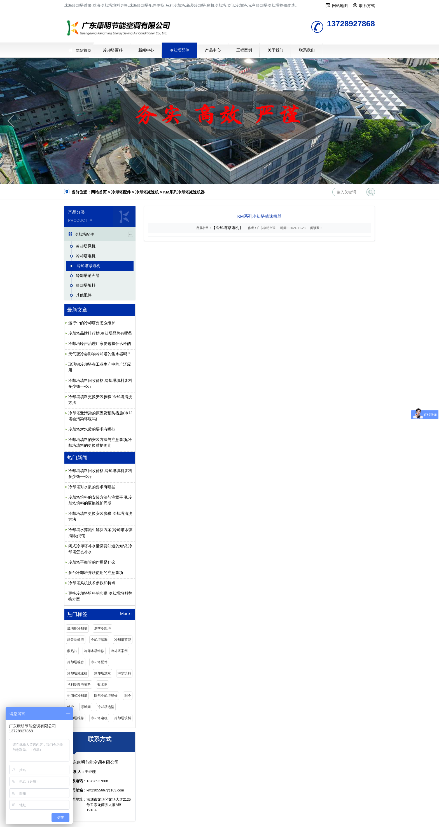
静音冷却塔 (75, 640)
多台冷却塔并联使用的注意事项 (95, 572)
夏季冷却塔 (102, 628)
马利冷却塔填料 (79, 684)
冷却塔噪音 (75, 662)
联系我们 (307, 50)
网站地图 (340, 5)
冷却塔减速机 (147, 192)
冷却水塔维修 (94, 651)
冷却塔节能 (122, 640)
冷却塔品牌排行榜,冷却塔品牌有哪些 (100, 333)
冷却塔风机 (85, 246)
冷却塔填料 (85, 285)
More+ (126, 613)
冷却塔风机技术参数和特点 (91, 583)
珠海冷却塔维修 (120, 28)
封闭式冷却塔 (77, 696)
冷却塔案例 (119, 651)
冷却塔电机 (85, 256)
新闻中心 (146, 50)
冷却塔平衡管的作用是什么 (91, 562)
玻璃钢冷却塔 (77, 628)
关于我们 (275, 50)
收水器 (102, 684)
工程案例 (244, 50)
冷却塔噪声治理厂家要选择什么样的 (99, 343)
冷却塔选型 (105, 707)
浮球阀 (86, 707)
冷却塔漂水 (102, 673)
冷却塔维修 (75, 718)
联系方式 (367, 5)
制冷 (127, 696)
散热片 (72, 651)
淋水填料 (124, 673)
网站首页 (83, 50)
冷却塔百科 (113, 50)
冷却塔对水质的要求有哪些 (91, 429)
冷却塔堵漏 (99, 640)
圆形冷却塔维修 (106, 696)
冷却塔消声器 (87, 275)
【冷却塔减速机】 (227, 227)
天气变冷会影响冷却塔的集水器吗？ (99, 354)
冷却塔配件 (179, 50)
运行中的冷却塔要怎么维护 (91, 323)
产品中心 (213, 50)
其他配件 (84, 295)
